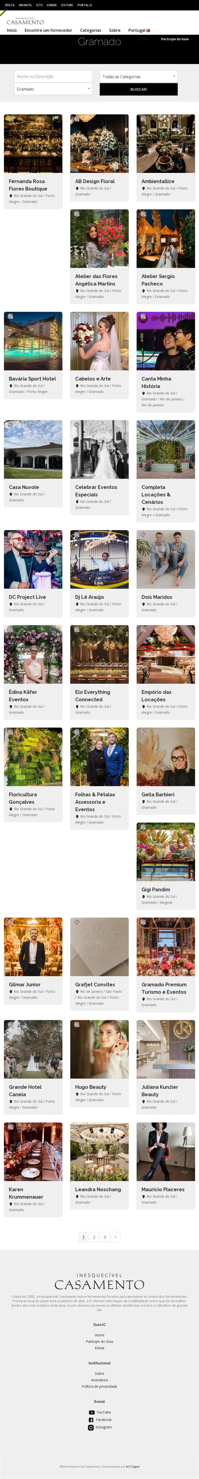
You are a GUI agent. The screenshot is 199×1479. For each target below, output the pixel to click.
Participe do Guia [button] (175, 39)
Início (12, 30)
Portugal (139, 30)
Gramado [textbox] (25, 89)
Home (99, 1335)
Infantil (25, 5)
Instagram (99, 1427)
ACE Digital (133, 1466)
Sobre (115, 30)
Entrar (144, 39)
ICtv (39, 5)
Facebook (99, 1419)
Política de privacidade (99, 1386)
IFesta (10, 5)
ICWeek (52, 5)
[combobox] (139, 76)
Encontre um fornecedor (48, 30)
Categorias (90, 30)
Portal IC (84, 5)
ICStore (67, 5)
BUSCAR (138, 89)
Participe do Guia (99, 1341)
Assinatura (99, 1380)
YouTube (99, 1412)
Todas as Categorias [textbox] (121, 76)
